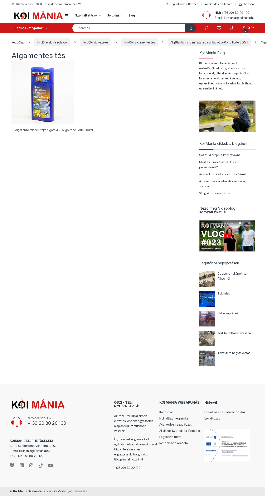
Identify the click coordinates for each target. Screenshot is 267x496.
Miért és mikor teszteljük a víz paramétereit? (219, 164)
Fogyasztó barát (170, 437)
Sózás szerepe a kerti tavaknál (220, 155)
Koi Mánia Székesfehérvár (32, 491)
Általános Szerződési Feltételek (180, 430)
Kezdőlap (17, 42)
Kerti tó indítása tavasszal (234, 333)
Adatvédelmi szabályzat (175, 424)
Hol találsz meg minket (174, 418)
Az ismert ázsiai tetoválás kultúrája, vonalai (222, 183)
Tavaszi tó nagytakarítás (234, 353)
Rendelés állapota (218, 4)
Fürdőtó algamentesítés (139, 42)
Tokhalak (224, 293)
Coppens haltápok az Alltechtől (232, 276)
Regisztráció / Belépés (181, 4)
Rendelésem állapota (173, 443)
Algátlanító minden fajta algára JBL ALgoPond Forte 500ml (209, 42)
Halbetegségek (228, 313)
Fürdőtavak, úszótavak (52, 42)
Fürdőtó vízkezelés (95, 42)
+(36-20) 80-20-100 (235, 12)
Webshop (247, 4)
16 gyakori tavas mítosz (214, 193)
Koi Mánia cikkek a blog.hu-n (223, 143)
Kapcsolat (166, 412)
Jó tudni (113, 15)
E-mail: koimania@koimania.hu (234, 17)
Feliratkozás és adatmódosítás (224, 412)
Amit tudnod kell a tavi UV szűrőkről (223, 174)
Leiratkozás (212, 418)
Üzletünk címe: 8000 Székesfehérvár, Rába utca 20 (46, 4)
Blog (131, 15)
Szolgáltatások (86, 15)
